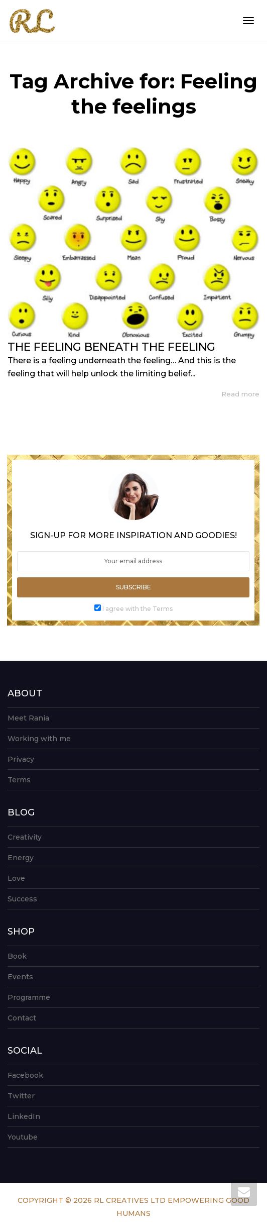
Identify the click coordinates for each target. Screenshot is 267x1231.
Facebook (25, 1075)
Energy (21, 857)
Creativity (25, 837)
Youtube (23, 1137)
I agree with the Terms (137, 608)
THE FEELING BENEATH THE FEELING (111, 347)
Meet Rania (28, 718)
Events (20, 976)
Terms (19, 779)
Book (17, 956)
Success (22, 898)
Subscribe (133, 587)
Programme (29, 997)
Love (16, 878)
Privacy (21, 759)
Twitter (21, 1095)
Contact (22, 1017)
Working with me (39, 738)
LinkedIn (24, 1116)
